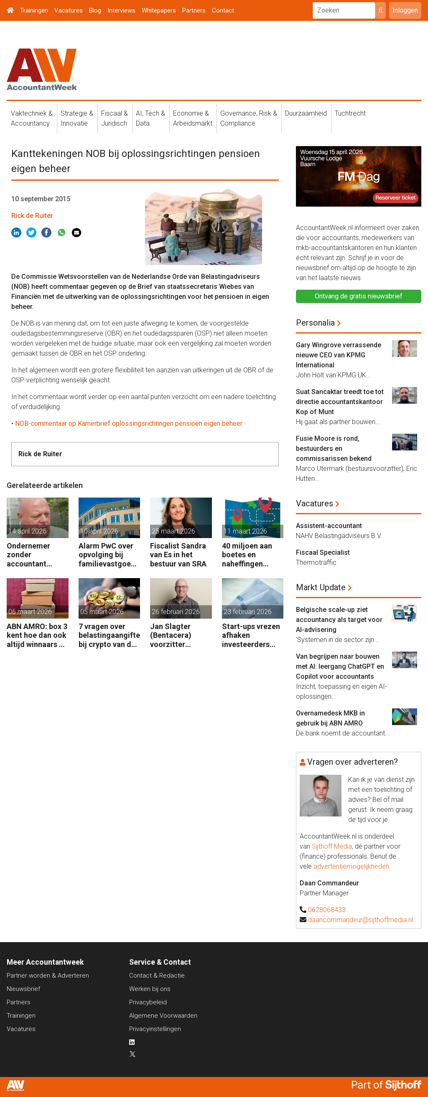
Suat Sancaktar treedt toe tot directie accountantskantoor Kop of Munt (340, 402)
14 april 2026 (27, 531)
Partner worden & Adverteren (48, 975)
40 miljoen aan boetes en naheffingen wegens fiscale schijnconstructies (252, 555)
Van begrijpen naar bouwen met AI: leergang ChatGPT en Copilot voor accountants (340, 666)
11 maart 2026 (245, 531)
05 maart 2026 (102, 612)
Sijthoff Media (332, 846)
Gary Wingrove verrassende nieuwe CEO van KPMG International (338, 355)
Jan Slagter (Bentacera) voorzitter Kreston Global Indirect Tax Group (175, 635)
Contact (223, 10)
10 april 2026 (99, 531)
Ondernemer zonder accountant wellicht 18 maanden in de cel (32, 555)
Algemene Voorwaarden (163, 1015)
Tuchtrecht (350, 113)
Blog (95, 10)
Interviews (121, 10)
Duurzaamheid (306, 113)
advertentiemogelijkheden (351, 866)
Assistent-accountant (329, 526)
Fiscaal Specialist (323, 552)
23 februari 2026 (248, 612)
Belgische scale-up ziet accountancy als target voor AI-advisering (339, 620)
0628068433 (327, 910)
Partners (194, 10)
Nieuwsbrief (23, 989)
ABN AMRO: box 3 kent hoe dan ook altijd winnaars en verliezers (37, 635)
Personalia (315, 323)
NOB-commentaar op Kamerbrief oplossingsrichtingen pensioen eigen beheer (128, 423)
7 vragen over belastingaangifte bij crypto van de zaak (109, 635)
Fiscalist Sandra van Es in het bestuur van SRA (178, 554)
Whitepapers (159, 10)
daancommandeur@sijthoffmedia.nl (360, 920)
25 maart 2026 (173, 531)
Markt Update (321, 587)
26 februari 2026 (176, 612)
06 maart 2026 (30, 612)
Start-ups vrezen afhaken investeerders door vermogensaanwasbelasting (252, 635)
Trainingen (34, 10)
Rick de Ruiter (32, 216)
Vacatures (68, 10)
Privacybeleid (148, 1002)
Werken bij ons (150, 989)
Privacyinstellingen (155, 1029)
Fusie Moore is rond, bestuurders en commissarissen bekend (334, 449)
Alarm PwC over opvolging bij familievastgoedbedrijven (109, 555)
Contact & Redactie (157, 975)
